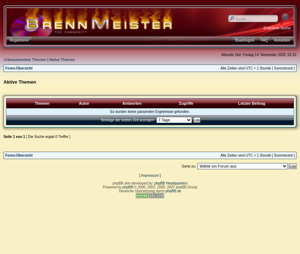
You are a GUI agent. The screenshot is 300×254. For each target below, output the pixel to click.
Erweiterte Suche (277, 28)
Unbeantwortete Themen (25, 60)
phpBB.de (173, 191)
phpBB (127, 187)
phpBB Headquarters (171, 183)
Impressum (149, 175)
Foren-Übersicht (18, 68)
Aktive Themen (62, 60)
